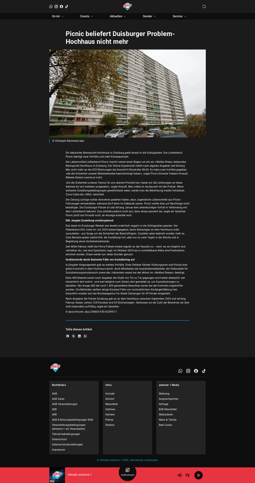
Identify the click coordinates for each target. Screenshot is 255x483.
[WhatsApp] (51, 6)
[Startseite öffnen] (127, 6)
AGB (54, 393)
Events (87, 16)
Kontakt (110, 393)
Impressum (58, 449)
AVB (54, 414)
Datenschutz (59, 439)
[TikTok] (66, 6)
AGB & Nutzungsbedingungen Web (72, 419)
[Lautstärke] (179, 475)
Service (180, 16)
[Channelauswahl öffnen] (204, 6)
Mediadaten (166, 414)
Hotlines (110, 409)
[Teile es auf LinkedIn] (79, 336)
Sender (150, 16)
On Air (58, 16)
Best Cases (165, 424)
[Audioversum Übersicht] (127, 472)
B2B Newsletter (168, 409)
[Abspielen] (198, 475)
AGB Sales (58, 398)
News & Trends (168, 419)
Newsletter (111, 404)
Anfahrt (109, 398)
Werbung (164, 393)
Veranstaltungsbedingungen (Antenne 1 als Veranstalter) (69, 426)
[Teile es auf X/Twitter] (73, 336)
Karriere (110, 414)
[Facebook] (61, 6)
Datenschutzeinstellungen (67, 444)
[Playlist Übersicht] (187, 475)
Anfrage (163, 404)
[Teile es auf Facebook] (68, 336)
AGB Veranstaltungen (65, 404)
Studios (110, 424)
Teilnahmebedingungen (66, 434)
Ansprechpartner (169, 398)
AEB (54, 409)
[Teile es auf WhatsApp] (85, 336)
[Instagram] (56, 6)
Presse (109, 419)
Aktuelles (118, 16)
